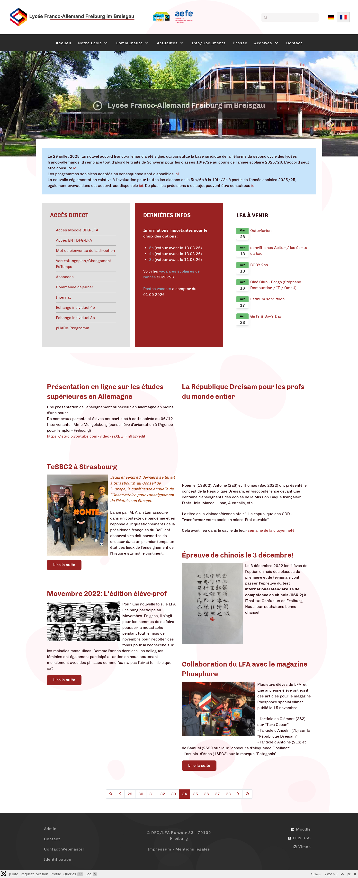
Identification (57, 859)
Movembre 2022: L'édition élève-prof (107, 594)
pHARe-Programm (72, 328)
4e (152, 253)
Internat (63, 297)
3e (151, 259)
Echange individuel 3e (75, 317)
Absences (65, 276)
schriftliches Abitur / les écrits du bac (278, 250)
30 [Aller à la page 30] (140, 794)
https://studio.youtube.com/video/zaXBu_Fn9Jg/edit (96, 436)
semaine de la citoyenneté (271, 530)
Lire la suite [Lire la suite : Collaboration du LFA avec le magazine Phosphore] (199, 765)
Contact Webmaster (64, 849)
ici (75, 168)
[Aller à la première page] (111, 794)
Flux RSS (299, 838)
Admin (50, 828)
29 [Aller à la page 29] (129, 794)
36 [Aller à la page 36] (206, 794)
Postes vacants (157, 288)
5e (151, 248)
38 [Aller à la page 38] (228, 794)
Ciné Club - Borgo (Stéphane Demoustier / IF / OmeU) (275, 285)
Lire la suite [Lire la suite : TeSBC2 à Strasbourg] (64, 564)
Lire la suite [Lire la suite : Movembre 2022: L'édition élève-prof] (64, 679)
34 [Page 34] (184, 794)
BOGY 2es (259, 265)
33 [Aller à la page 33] (173, 794)
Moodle (301, 829)
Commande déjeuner (75, 287)
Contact (52, 839)
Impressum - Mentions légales (179, 849)
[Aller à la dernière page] (247, 794)
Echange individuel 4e (75, 307)
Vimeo (302, 846)
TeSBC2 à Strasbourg (82, 467)
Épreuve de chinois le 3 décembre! (237, 555)
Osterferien (260, 230)
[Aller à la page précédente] (120, 794)
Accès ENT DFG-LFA (74, 240)
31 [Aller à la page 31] (151, 794)
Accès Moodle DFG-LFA (77, 230)
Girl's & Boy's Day (266, 316)
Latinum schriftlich (267, 299)
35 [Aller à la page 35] (195, 794)
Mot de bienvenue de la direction (85, 250)
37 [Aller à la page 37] (217, 794)
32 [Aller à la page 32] (162, 794)
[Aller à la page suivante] (238, 794)
